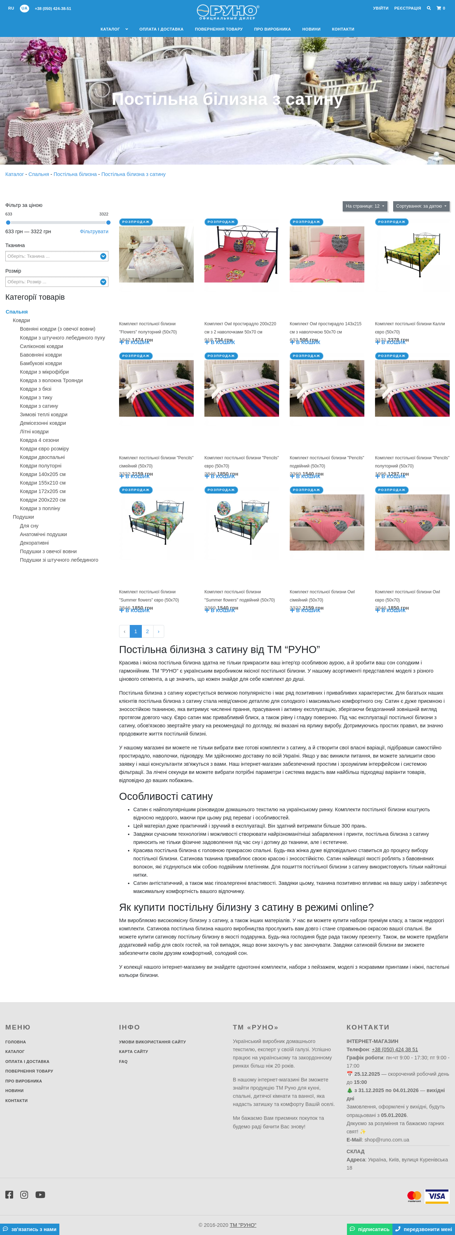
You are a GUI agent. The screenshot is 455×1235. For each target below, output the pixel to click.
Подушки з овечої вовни (48, 551)
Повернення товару (219, 29)
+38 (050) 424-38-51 (53, 8)
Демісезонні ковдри (43, 423)
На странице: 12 (363, 206)
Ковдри (21, 320)
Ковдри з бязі (35, 389)
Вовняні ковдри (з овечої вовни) (57, 329)
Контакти (343, 29)
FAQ (123, 1061)
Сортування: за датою (419, 206)
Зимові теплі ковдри (44, 414)
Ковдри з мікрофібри (44, 372)
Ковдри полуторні (40, 466)
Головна (15, 1042)
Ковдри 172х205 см (43, 491)
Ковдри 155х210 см (43, 483)
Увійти (381, 8)
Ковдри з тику (36, 397)
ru (11, 8)
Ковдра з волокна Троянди (51, 380)
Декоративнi (34, 543)
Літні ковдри (34, 431)
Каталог (114, 29)
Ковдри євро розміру (44, 448)
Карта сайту (133, 1051)
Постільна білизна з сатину (133, 174)
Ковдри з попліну (40, 508)
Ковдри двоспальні (42, 457)
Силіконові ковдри (41, 346)
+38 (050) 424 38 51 (395, 1049)
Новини (312, 29)
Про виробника (272, 29)
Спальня (39, 174)
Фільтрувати (94, 231)
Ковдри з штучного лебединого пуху (62, 338)
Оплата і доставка (161, 29)
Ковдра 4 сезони (39, 440)
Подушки (23, 517)
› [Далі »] (159, 631)
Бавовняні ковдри (41, 355)
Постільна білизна (76, 174)
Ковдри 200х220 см (43, 500)
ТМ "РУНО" (243, 1225)
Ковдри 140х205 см (43, 474)
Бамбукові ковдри (41, 363)
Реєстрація (407, 8)
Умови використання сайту (152, 1042)
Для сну (29, 526)
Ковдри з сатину (39, 406)
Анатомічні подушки (43, 534)
